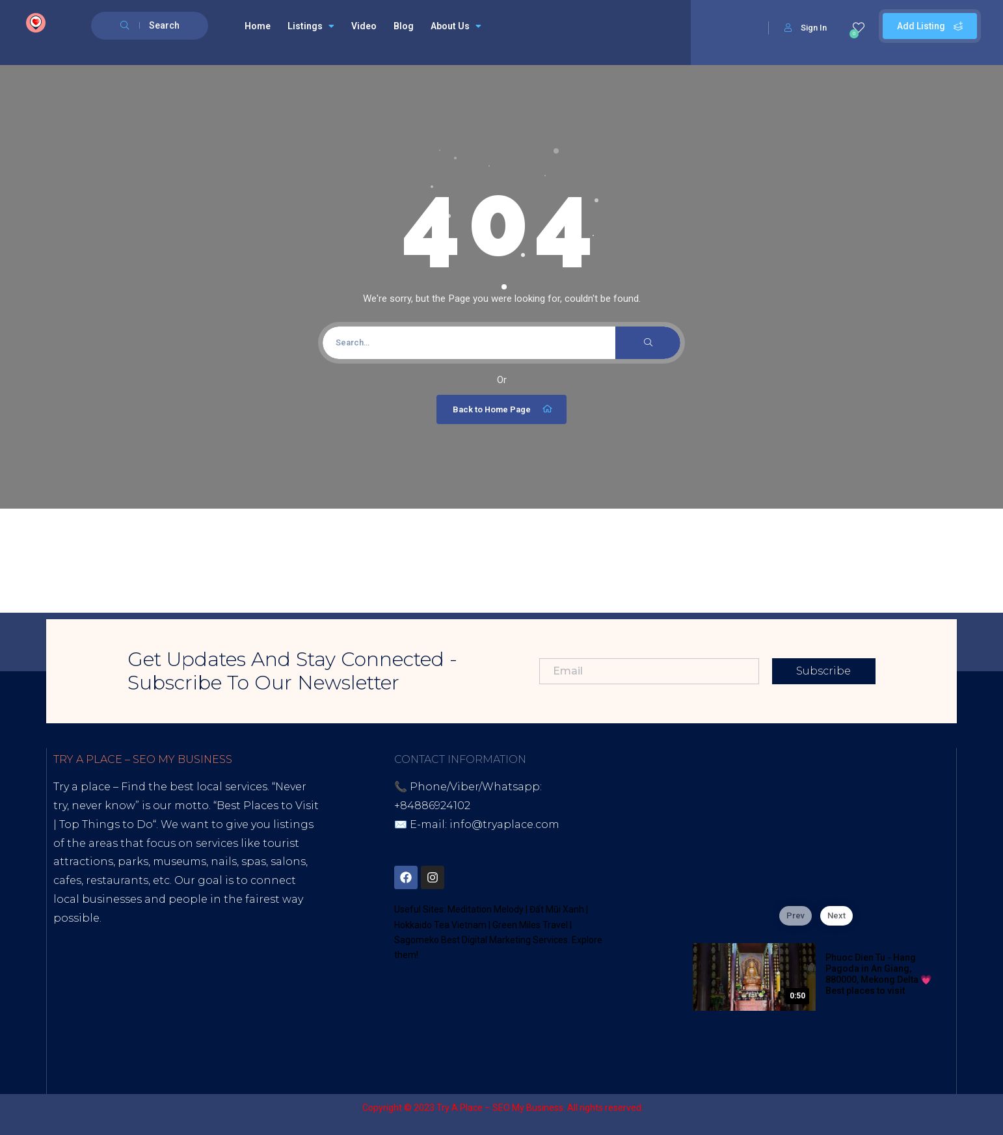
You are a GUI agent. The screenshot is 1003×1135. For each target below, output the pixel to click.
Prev (795, 915)
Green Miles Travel (530, 925)
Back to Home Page (503, 409)
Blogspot (175, 993)
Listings (311, 26)
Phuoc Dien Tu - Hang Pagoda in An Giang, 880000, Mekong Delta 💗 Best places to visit (878, 973)
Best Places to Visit (268, 805)
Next (836, 915)
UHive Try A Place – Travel (196, 1012)
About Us (456, 26)
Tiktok (70, 993)
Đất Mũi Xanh (556, 909)
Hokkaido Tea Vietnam (440, 925)
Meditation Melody (486, 909)
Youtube (119, 993)
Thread (102, 1012)
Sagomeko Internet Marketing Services (790, 1107)
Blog (404, 26)
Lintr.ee (230, 993)
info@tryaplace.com (504, 824)
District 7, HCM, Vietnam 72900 (524, 843)
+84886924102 (432, 805)
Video (364, 26)
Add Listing (930, 26)
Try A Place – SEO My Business (499, 1107)
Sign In (805, 28)
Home (258, 26)
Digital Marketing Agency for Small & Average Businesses (177, 956)
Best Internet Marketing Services (165, 937)
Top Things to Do (106, 824)
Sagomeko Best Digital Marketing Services (481, 940)
